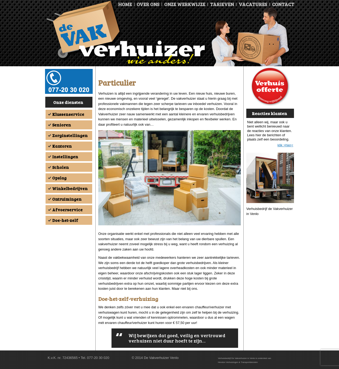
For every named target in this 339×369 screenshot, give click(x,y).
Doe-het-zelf (65, 220)
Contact (283, 4)
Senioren (61, 125)
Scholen (60, 167)
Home (125, 4)
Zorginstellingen (70, 135)
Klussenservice (68, 114)
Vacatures (253, 4)
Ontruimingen (67, 199)
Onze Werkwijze (184, 4)
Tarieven (222, 4)
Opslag (59, 178)
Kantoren (62, 146)
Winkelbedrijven (70, 188)
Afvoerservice (67, 209)
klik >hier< (285, 145)
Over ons (148, 4)
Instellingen (65, 156)
